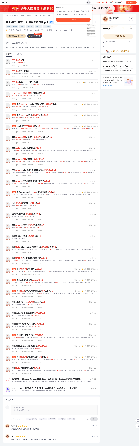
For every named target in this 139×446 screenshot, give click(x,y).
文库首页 (8, 16)
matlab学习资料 (12, 26)
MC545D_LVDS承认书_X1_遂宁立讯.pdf (115, 66)
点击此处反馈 (108, 85)
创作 (131, 2)
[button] (94, 48)
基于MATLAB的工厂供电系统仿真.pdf (27, 22)
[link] (8, 16)
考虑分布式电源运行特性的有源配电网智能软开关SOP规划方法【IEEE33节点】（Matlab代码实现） (118, 70)
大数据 (16, 16)
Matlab (23, 16)
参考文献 (38, 26)
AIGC (65, 30)
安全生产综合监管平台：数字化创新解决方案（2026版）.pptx (118, 62)
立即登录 (73, 19)
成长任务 (118, 2)
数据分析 (30, 26)
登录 (88, 2)
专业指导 (47, 26)
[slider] (15, 419)
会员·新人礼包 (101, 2)
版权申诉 (53, 22)
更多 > (132, 28)
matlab (22, 26)
